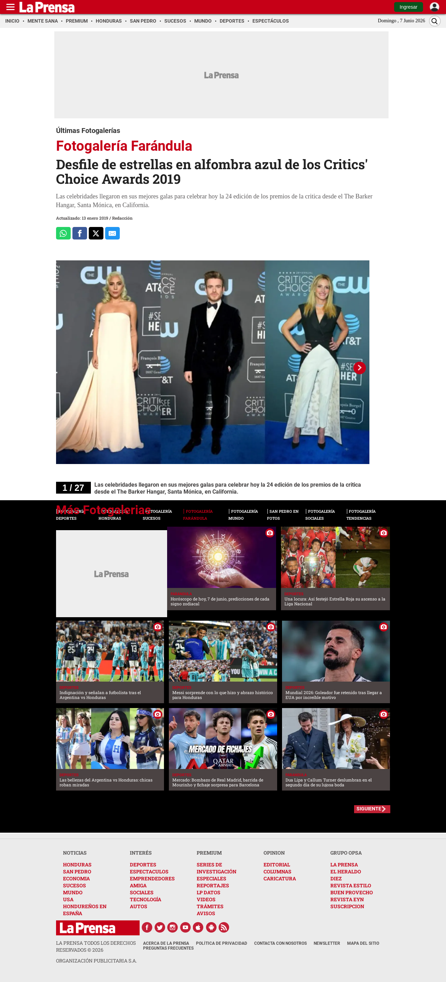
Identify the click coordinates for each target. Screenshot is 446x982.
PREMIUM (209, 852)
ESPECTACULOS (149, 871)
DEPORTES (143, 864)
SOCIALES (142, 892)
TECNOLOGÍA (145, 899)
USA (68, 899)
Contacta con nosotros (280, 943)
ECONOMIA (76, 878)
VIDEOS (206, 899)
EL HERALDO (345, 871)
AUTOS (138, 906)
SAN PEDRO (77, 871)
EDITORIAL (277, 864)
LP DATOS (208, 892)
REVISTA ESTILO (350, 885)
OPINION (274, 852)
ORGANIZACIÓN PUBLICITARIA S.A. (96, 960)
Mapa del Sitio (363, 943)
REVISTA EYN (347, 899)
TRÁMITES (210, 906)
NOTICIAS (75, 852)
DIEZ (336, 878)
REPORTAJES (213, 885)
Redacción (122, 218)
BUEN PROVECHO (351, 892)
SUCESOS (74, 885)
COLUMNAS (277, 871)
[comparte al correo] (112, 233)
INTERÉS (141, 852)
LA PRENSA (344, 864)
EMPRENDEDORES (152, 878)
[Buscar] (435, 21)
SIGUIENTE (369, 808)
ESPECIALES (211, 878)
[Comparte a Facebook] (79, 233)
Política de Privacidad (221, 943)
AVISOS (206, 913)
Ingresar (408, 7)
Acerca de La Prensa (166, 943)
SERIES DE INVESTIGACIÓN (216, 868)
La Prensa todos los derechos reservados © (96, 946)
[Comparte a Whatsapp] (63, 233)
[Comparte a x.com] (96, 233)
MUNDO (73, 892)
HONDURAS (77, 864)
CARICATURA (280, 878)
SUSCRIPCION (347, 906)
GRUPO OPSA (346, 852)
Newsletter (327, 943)
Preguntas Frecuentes (168, 948)
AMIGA (138, 885)
